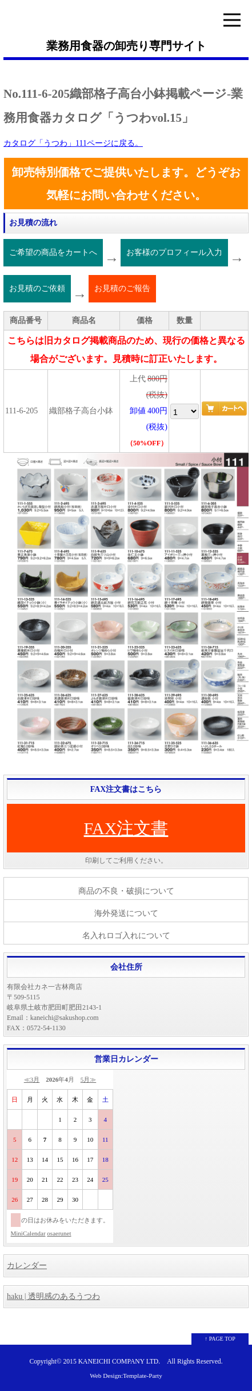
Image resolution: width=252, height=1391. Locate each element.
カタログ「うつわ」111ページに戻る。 (73, 143)
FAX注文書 (126, 828)
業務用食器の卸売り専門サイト (126, 45)
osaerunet (59, 1233)
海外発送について (126, 913)
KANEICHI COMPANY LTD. (119, 1361)
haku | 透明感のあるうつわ (53, 1296)
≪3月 (32, 1079)
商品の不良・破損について (126, 891)
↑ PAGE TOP (220, 1339)
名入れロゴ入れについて (126, 935)
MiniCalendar (28, 1233)
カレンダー (27, 1265)
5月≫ (89, 1079)
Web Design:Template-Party (126, 1375)
